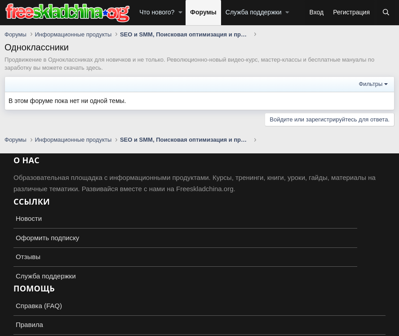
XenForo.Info (56, 328)
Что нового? (156, 12)
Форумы (203, 12)
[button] (180, 12)
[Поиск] (386, 12)
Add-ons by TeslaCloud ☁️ (199, 320)
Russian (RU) (27, 304)
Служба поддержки (254, 12)
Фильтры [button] (370, 84)
